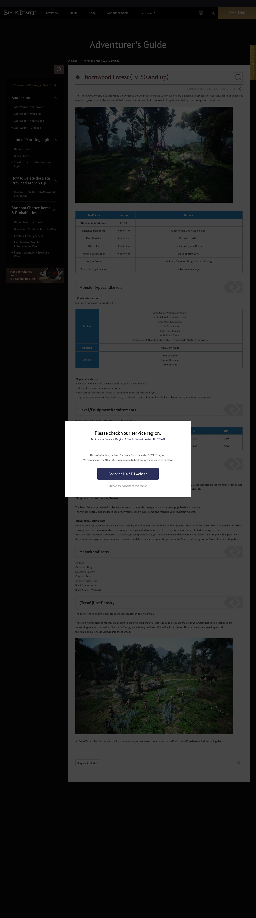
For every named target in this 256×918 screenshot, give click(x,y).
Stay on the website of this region (128, 485)
